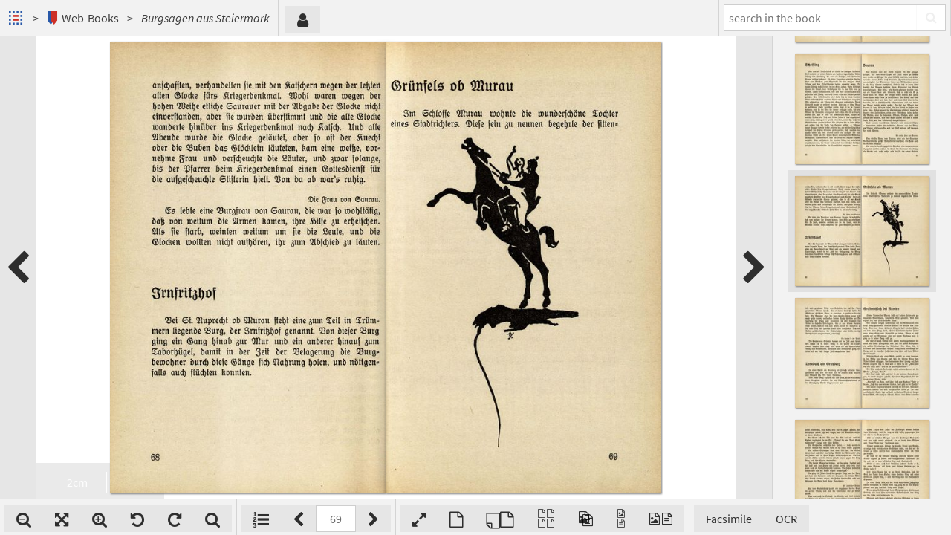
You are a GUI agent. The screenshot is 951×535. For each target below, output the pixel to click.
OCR (786, 518)
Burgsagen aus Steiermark (205, 17)
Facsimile (729, 518)
